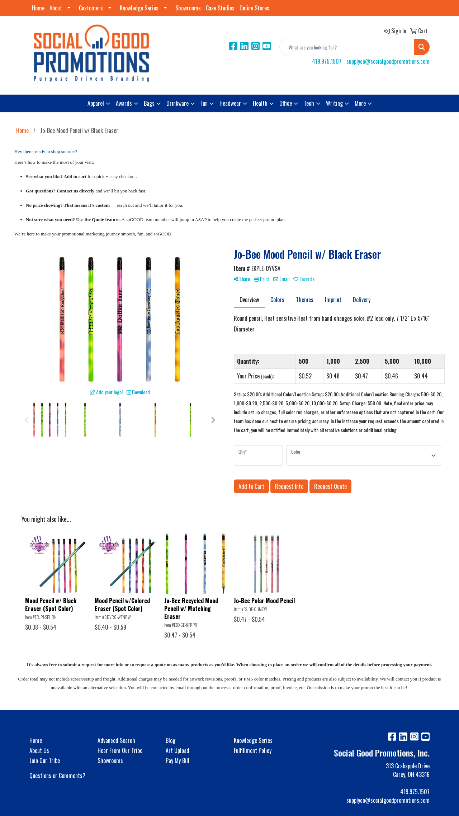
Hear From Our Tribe (120, 750)
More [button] (360, 103)
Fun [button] (204, 103)
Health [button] (260, 103)
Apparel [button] (95, 103)
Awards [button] (124, 103)
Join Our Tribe (44, 760)
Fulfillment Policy (252, 750)
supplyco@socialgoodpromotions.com (388, 61)
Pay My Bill (177, 760)
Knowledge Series (139, 8)
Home (38, 8)
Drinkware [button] (177, 103)
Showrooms (188, 8)
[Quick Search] (347, 47)
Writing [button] (334, 103)
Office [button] (285, 103)
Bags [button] (149, 103)
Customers (91, 8)
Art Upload (177, 750)
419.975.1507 (326, 61)
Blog (170, 740)
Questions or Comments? (57, 775)
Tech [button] (309, 103)
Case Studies (220, 8)
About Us (39, 750)
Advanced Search (116, 740)
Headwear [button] (230, 103)
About (55, 8)
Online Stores (254, 8)
